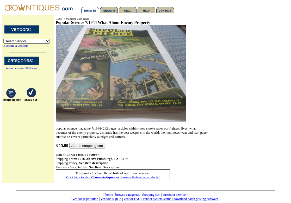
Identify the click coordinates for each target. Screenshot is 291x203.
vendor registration (85, 199)
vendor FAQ (132, 199)
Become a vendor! (15, 46)
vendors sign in (111, 199)
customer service (174, 195)
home (109, 195)
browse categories (127, 195)
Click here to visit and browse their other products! (113, 177)
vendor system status (157, 199)
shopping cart (151, 195)
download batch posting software (196, 199)
